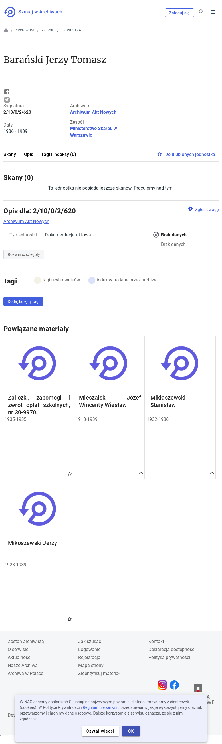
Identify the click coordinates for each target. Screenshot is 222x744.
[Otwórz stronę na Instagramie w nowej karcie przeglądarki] (164, 685)
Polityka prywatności (169, 657)
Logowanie (89, 649)
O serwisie (18, 649)
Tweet (7, 100)
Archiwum (24, 30)
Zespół (47, 30)
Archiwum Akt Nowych (93, 112)
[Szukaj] (201, 12)
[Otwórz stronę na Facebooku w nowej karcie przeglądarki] (176, 685)
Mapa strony (91, 665)
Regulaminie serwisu (101, 707)
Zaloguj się (179, 13)
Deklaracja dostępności (171, 649)
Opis (28, 154)
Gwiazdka (70, 473)
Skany (9, 154)
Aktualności (19, 657)
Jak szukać (89, 641)
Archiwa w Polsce (25, 673)
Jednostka (71, 30)
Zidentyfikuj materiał (99, 673)
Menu (213, 12)
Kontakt (156, 641)
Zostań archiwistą (26, 641)
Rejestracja (89, 657)
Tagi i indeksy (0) (58, 154)
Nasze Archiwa (23, 665)
